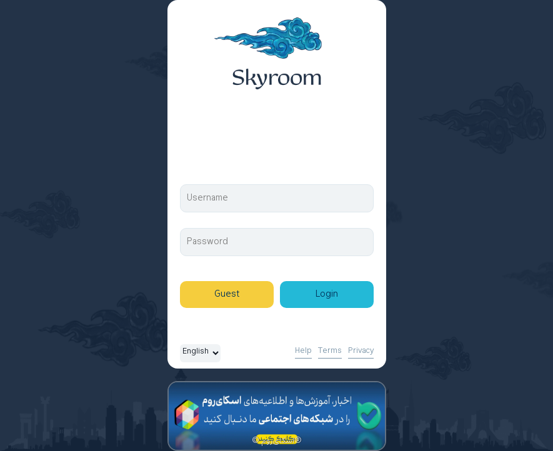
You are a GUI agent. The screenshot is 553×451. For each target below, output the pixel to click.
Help (303, 351)
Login (327, 294)
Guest (226, 294)
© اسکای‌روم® (277, 441)
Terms (330, 351)
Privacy (361, 351)
